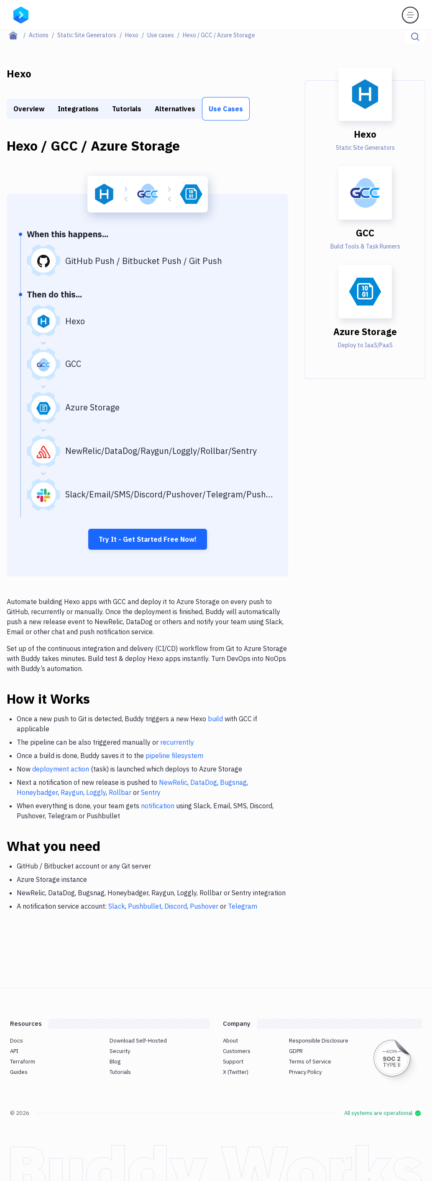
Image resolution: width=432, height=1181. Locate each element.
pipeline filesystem (174, 755)
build (215, 719)
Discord (175, 906)
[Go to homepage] (20, 14)
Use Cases (226, 109)
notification (157, 806)
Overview (28, 109)
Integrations (78, 109)
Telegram (242, 906)
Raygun (72, 792)
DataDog (203, 782)
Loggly (96, 792)
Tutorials (126, 109)
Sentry (151, 792)
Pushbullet (144, 906)
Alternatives (175, 109)
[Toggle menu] (410, 15)
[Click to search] (415, 37)
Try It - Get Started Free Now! (148, 539)
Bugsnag (233, 782)
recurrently (177, 742)
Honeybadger (37, 792)
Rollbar (120, 792)
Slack (116, 906)
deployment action (60, 769)
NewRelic (173, 782)
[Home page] (18, 35)
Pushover (204, 906)
